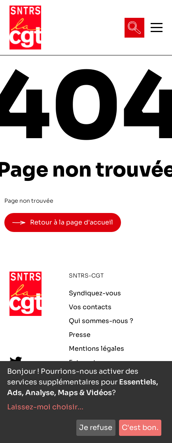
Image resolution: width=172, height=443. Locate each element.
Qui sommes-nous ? (101, 321)
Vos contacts (90, 307)
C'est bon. (140, 427)
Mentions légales (96, 348)
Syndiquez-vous (95, 293)
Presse (80, 335)
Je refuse (95, 427)
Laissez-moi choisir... (45, 407)
